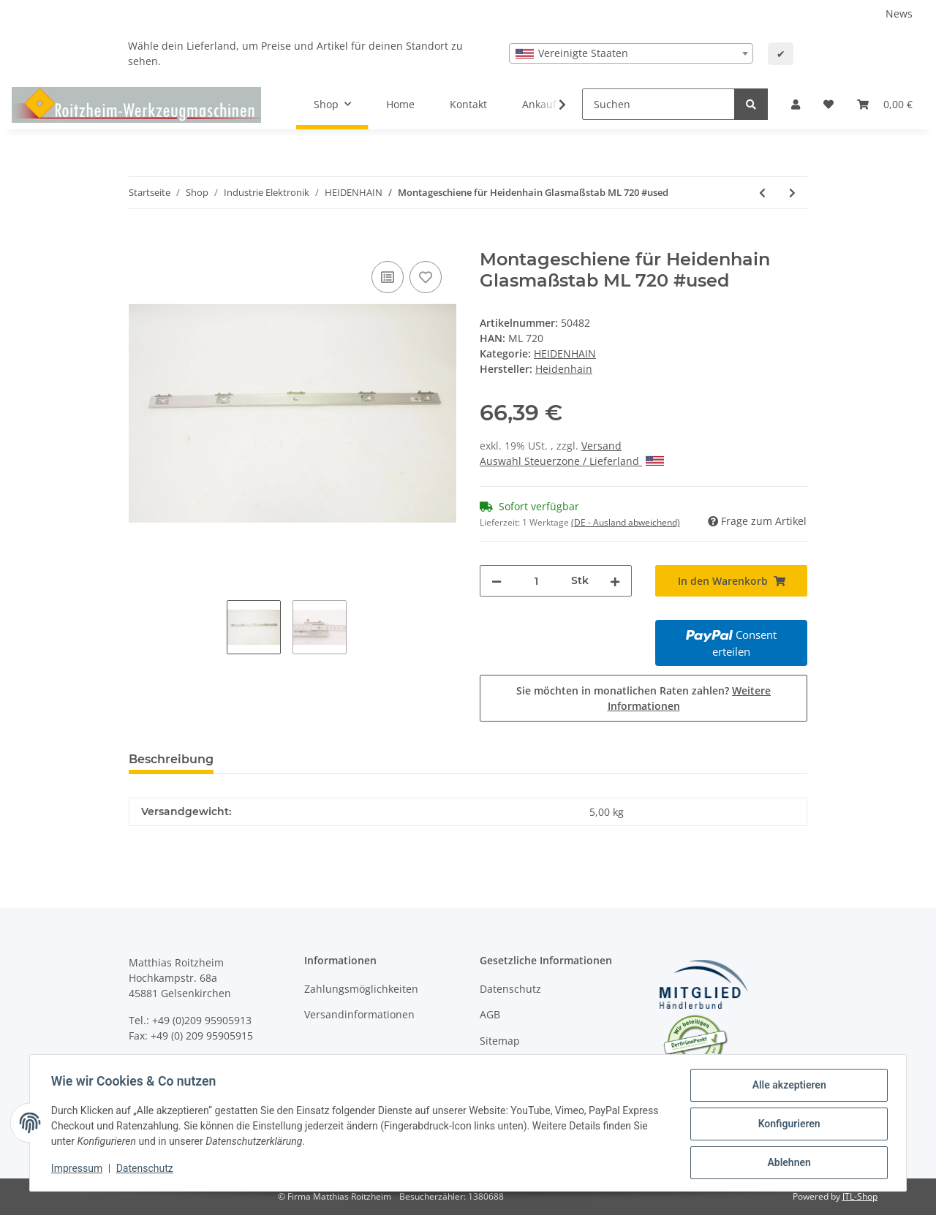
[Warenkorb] (884, 104)
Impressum (79, 1170)
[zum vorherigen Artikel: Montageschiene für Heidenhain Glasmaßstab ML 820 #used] (762, 192)
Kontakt (468, 104)
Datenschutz (510, 989)
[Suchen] (658, 104)
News (899, 13)
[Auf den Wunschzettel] (426, 277)
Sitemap (500, 1041)
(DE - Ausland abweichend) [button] (625, 522)
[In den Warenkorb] (140, 241)
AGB (490, 1014)
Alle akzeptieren (786, 1087)
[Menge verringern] (496, 581)
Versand (601, 446)
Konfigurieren (786, 1125)
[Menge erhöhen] (615, 581)
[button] (796, 104)
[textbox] (631, 53)
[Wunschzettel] (828, 104)
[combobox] (631, 53)
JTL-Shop (860, 1196)
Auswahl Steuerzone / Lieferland (572, 461)
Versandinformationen (359, 1014)
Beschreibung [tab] (171, 759)
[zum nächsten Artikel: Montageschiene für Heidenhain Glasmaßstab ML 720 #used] (792, 192)
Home (400, 104)
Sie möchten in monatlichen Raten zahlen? (643, 698)
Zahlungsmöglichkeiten (361, 989)
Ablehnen (786, 1163)
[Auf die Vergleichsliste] (387, 277)
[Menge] (536, 581)
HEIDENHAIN (565, 353)
